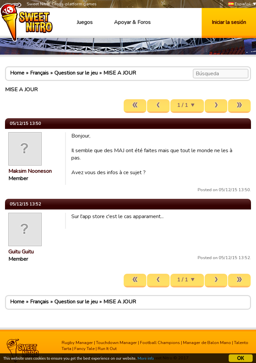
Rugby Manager (77, 343)
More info (160, 359)
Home (17, 73)
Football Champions (160, 343)
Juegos (85, 22)
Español (239, 4)
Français (39, 73)
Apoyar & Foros (132, 22)
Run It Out (107, 349)
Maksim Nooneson (30, 171)
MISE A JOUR (119, 73)
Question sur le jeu (76, 73)
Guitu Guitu (21, 251)
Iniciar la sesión (229, 22)
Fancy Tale (84, 349)
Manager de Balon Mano (207, 343)
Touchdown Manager (116, 343)
